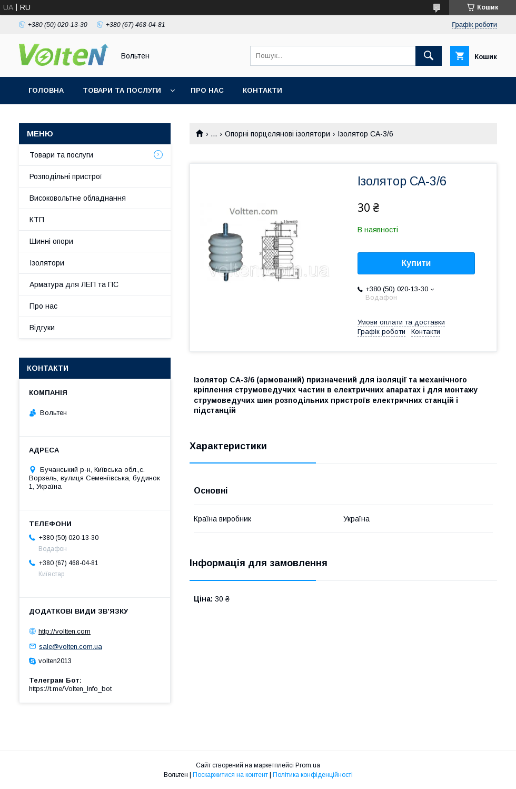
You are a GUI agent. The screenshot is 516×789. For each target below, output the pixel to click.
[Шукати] (428, 56)
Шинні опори (51, 241)
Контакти (262, 90)
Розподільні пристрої (65, 176)
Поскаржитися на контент (230, 774)
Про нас (207, 90)
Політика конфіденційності (313, 774)
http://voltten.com (64, 631)
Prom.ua (307, 765)
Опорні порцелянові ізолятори (277, 134)
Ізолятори (46, 263)
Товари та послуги (122, 90)
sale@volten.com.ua (70, 646)
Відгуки (42, 327)
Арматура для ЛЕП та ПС (73, 284)
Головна (46, 90)
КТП (36, 219)
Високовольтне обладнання (77, 198)
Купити (416, 263)
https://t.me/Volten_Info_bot (70, 689)
